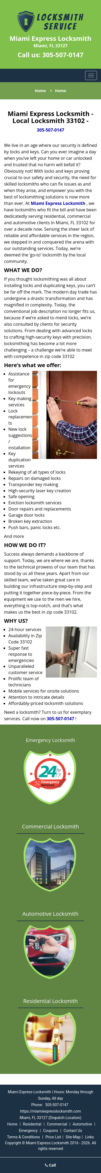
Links (89, 1137)
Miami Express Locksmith (58, 203)
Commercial (57, 1124)
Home (40, 90)
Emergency (28, 1130)
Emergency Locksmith (50, 740)
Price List (53, 1137)
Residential (32, 1124)
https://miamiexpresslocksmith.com (50, 1111)
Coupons (50, 1130)
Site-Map (73, 1137)
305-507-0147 (62, 54)
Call (50, 1165)
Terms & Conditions (23, 1137)
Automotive (82, 1124)
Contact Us (73, 1130)
